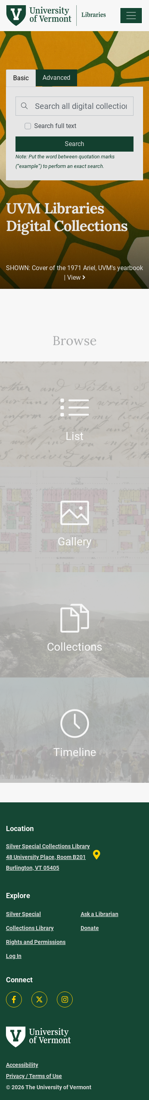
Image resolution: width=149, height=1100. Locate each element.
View (76, 277)
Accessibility (22, 1065)
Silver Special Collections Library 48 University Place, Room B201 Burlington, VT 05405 (48, 857)
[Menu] (131, 15)
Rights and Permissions (36, 942)
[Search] (74, 106)
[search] (74, 144)
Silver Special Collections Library (30, 921)
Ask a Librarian (99, 914)
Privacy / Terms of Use (34, 1076)
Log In (13, 956)
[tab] (56, 77)
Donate (90, 928)
